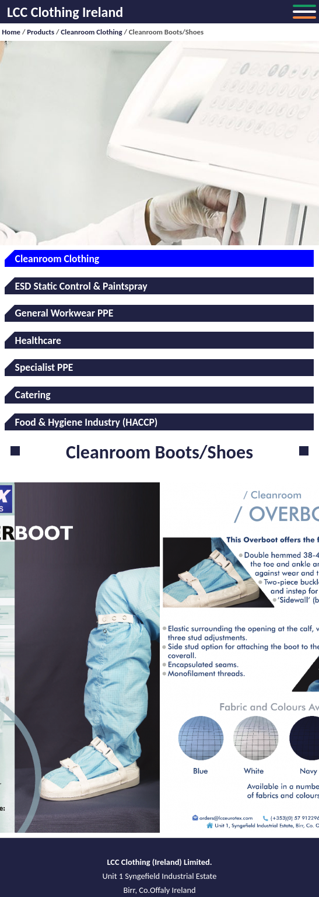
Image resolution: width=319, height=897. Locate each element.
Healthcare (38, 340)
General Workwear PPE (64, 313)
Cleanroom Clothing (91, 31)
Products (40, 31)
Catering (33, 394)
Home (11, 31)
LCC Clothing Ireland (65, 12)
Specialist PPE (44, 367)
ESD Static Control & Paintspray (81, 286)
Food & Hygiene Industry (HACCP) (86, 422)
